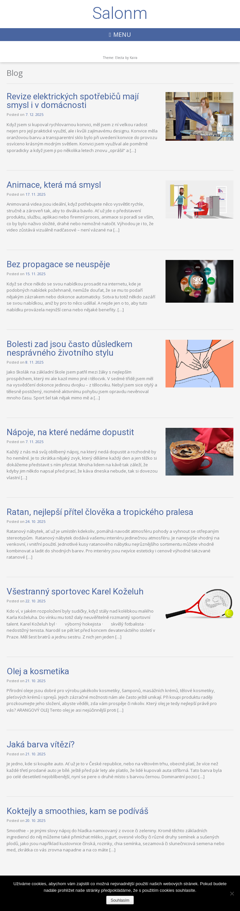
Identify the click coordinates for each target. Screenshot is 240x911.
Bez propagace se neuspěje (58, 264)
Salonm (120, 13)
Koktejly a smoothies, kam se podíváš (77, 811)
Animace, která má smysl (54, 185)
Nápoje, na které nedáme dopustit (70, 432)
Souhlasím (120, 900)
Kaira (133, 57)
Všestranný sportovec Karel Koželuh (75, 591)
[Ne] (231, 893)
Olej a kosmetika (38, 671)
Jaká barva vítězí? (40, 744)
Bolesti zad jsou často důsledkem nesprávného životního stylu (69, 348)
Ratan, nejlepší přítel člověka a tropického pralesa (100, 512)
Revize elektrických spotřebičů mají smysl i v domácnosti (73, 100)
